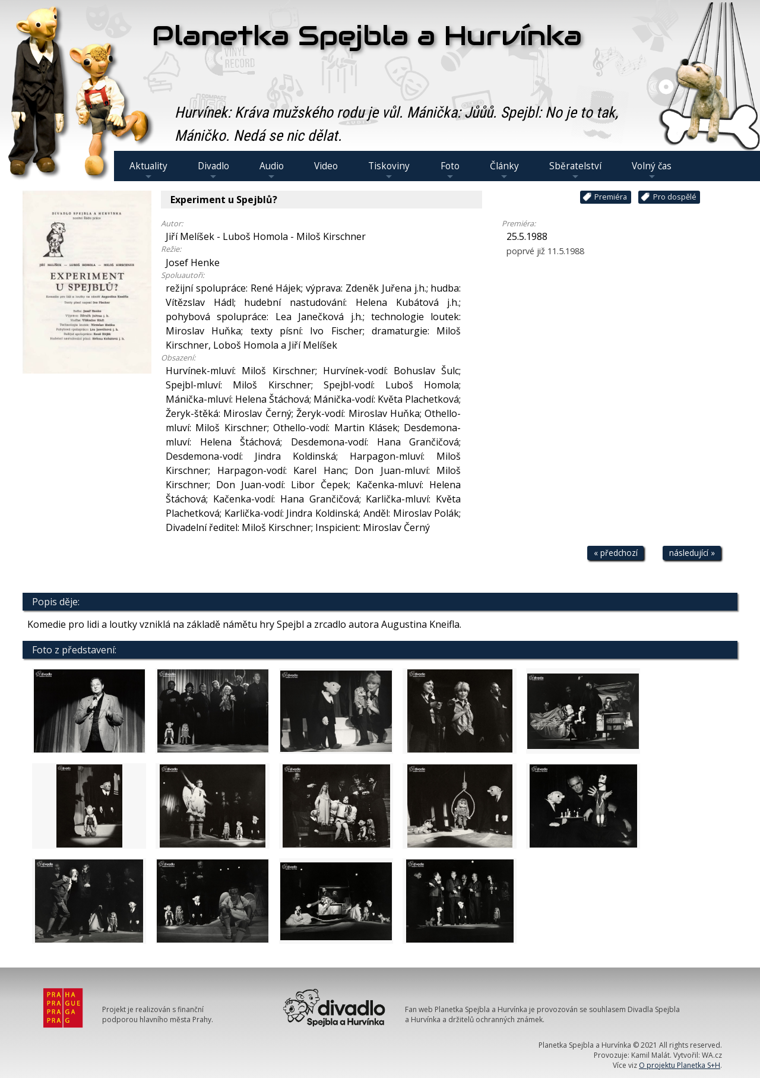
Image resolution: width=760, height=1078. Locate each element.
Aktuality (148, 170)
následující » (692, 552)
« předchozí (616, 552)
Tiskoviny (389, 170)
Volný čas (652, 170)
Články (504, 170)
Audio (271, 170)
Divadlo (213, 170)
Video (326, 166)
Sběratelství (575, 170)
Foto (450, 170)
